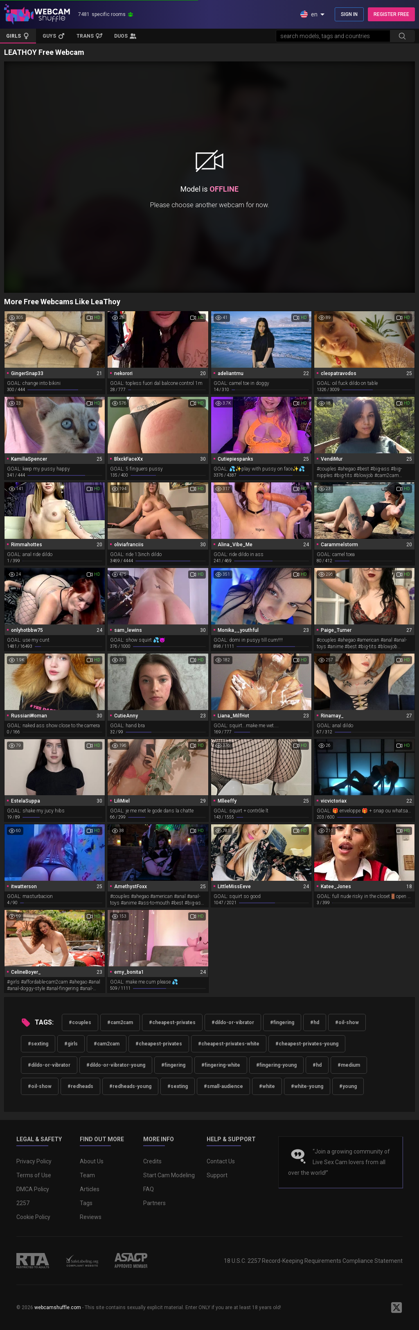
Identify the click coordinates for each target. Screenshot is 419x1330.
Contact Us (221, 1161)
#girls (71, 1044)
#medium (349, 1065)
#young (348, 1086)
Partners (154, 1203)
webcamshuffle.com (57, 1307)
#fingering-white (220, 1065)
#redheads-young (130, 1086)
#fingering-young (276, 1065)
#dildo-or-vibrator (233, 1022)
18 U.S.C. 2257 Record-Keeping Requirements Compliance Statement (313, 1261)
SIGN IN (349, 14)
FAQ (148, 1189)
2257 (22, 1203)
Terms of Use (33, 1175)
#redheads (80, 1086)
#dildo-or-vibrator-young (115, 1065)
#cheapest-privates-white (228, 1044)
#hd (314, 1022)
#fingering (282, 1022)
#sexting (38, 1044)
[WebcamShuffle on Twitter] (396, 1307)
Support (217, 1175)
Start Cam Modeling (169, 1175)
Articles (89, 1189)
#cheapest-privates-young (306, 1044)
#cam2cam (120, 1022)
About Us (92, 1161)
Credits (152, 1161)
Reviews (90, 1217)
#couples (80, 1022)
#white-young (307, 1086)
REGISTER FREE (391, 14)
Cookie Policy (33, 1217)
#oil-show (347, 1022)
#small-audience (223, 1086)
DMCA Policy (32, 1189)
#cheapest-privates (172, 1022)
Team (87, 1175)
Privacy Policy (34, 1161)
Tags (86, 1203)
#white (267, 1086)
